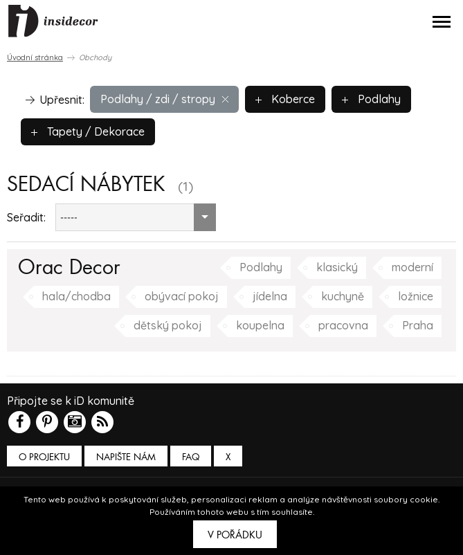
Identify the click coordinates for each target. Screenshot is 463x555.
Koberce (285, 99)
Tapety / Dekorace (88, 131)
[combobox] (135, 217)
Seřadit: (26, 217)
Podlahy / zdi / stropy (164, 99)
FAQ (190, 457)
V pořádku (235, 535)
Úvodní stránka (35, 57)
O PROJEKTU (44, 457)
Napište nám (126, 457)
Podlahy (371, 99)
